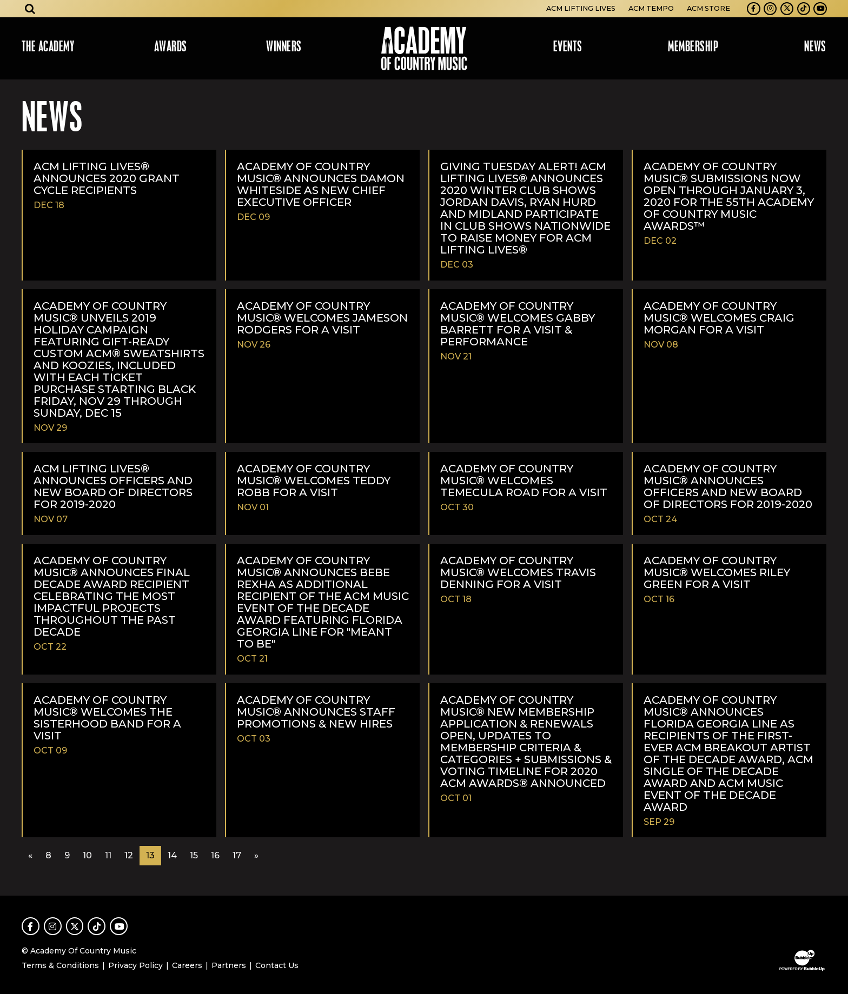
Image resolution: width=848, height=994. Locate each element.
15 (194, 855)
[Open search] (30, 8)
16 (215, 855)
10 (87, 855)
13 (150, 855)
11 (108, 855)
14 (172, 855)
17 (237, 855)
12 (128, 855)
